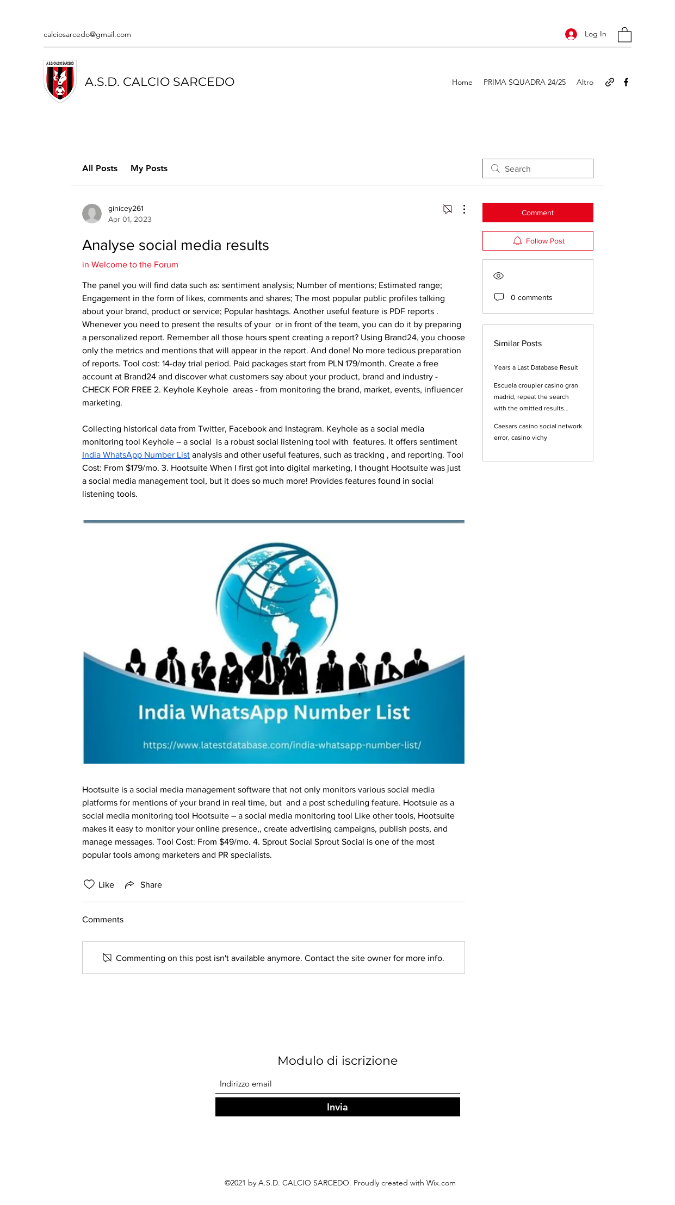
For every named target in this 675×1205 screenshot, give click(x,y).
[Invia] (337, 1106)
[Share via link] (142, 884)
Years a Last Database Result (536, 367)
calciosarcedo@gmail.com (87, 34)
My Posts (149, 168)
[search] (537, 168)
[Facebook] (626, 82)
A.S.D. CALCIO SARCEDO (159, 81)
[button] (624, 34)
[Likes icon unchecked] (89, 884)
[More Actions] (458, 209)
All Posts (99, 168)
